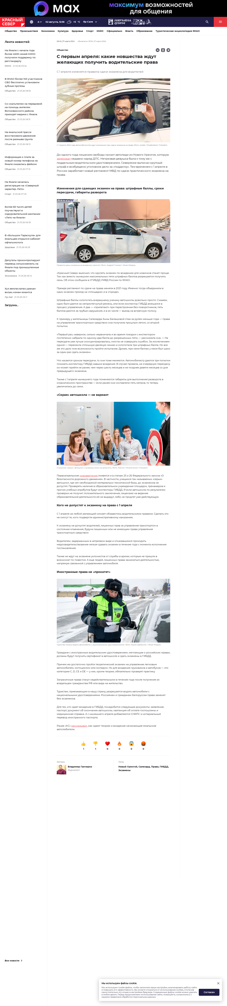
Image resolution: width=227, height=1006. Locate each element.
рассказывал (79, 725)
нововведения (89, 475)
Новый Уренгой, (128, 766)
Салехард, (145, 766)
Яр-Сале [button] (88, 21)
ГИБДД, (164, 766)
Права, (155, 766)
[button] (113, 233)
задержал (64, 158)
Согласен (209, 992)
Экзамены (124, 770)
